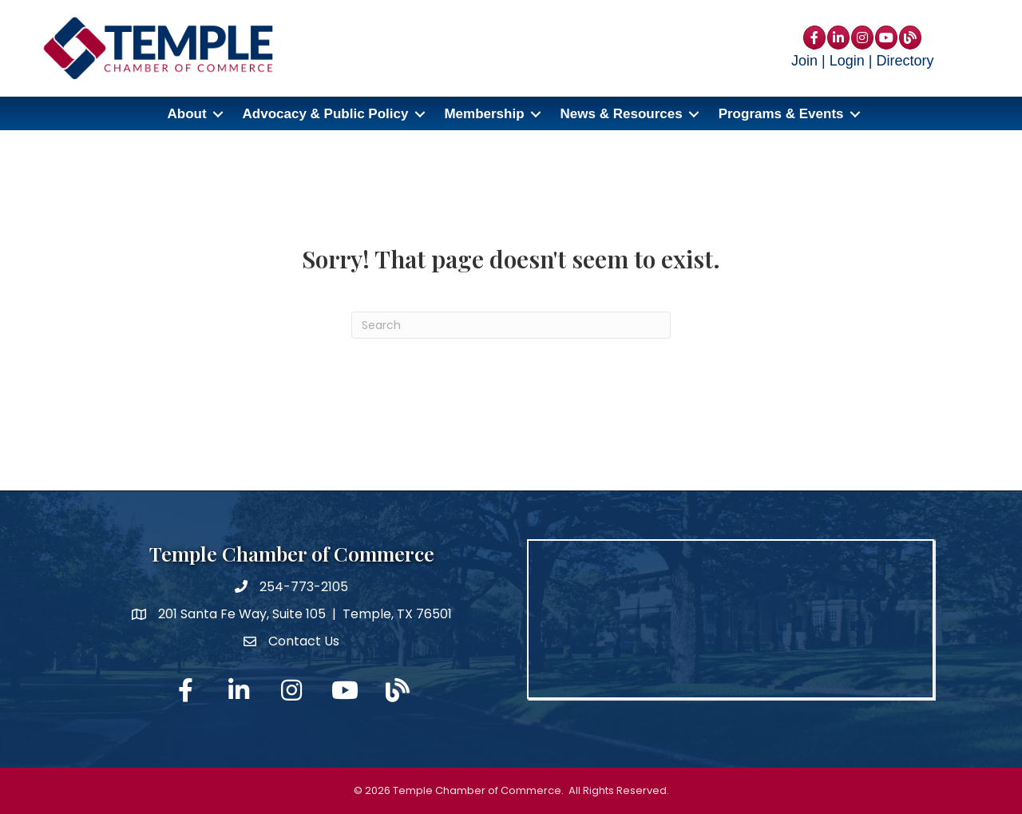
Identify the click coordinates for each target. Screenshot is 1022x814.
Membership (484, 113)
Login (847, 61)
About (186, 113)
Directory (904, 61)
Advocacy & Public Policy (326, 113)
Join (804, 61)
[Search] (511, 325)
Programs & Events (781, 113)
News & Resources (622, 113)
